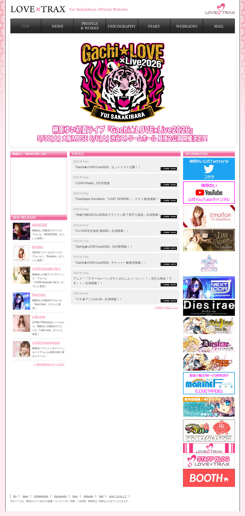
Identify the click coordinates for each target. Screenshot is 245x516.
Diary (75, 496)
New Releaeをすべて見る (50, 364)
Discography (60, 496)
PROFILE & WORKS (90, 26)
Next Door (39, 295)
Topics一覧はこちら (167, 307)
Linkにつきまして (118, 496)
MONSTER (39, 225)
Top (15, 496)
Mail (101, 496)
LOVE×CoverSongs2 (46, 342)
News (25, 496)
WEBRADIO (186, 26)
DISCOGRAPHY (122, 26)
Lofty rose (38, 316)
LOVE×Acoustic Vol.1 (46, 268)
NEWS (57, 26)
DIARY (154, 26)
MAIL (219, 26)
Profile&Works (41, 496)
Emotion (37, 247)
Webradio (88, 496)
